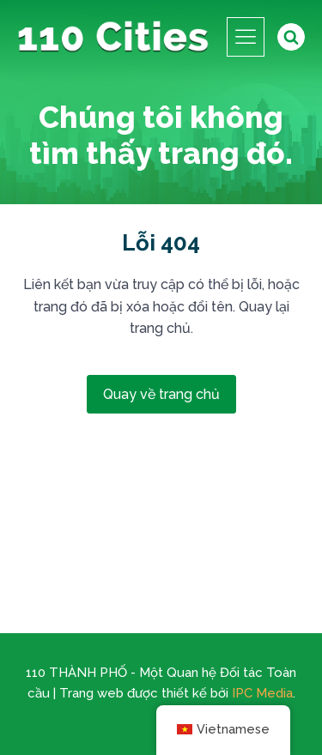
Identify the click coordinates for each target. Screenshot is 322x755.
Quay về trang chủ (161, 394)
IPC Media (262, 693)
